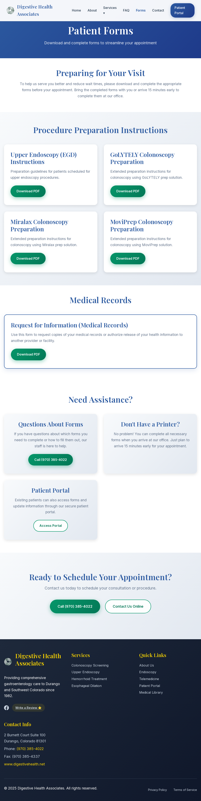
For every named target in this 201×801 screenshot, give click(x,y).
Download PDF (28, 191)
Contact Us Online (128, 606)
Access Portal (50, 526)
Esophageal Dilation (87, 686)
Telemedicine (149, 679)
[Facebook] (6, 707)
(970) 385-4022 (30, 749)
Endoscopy (147, 672)
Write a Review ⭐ (28, 707)
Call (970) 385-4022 (50, 460)
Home (76, 10)
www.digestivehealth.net (24, 764)
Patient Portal (180, 10)
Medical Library (151, 692)
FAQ (126, 10)
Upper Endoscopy (86, 672)
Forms (141, 10)
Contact (158, 10)
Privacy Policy (157, 789)
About (92, 10)
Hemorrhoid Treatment (89, 679)
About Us (146, 665)
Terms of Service (185, 789)
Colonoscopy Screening (90, 665)
